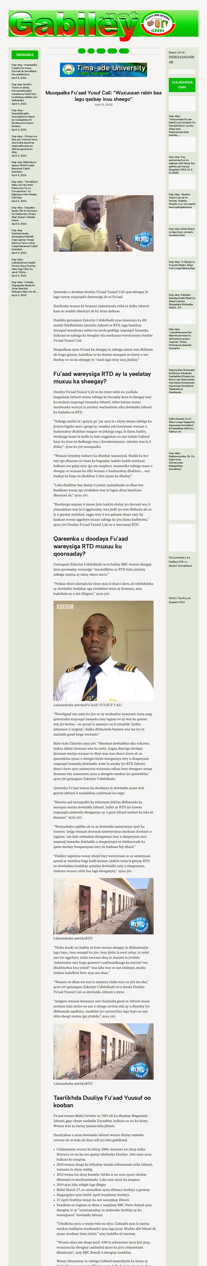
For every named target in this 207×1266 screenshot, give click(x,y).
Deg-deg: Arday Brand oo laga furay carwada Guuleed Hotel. (181, 232)
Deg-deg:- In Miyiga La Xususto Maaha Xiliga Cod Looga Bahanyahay (182, 265)
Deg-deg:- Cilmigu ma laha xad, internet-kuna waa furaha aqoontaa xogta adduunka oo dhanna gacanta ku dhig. (24, 144)
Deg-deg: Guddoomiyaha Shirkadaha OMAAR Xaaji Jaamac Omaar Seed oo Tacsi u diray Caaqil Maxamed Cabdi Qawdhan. (24, 240)
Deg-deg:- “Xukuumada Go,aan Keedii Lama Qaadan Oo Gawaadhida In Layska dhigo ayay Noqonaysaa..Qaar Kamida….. (182, 126)
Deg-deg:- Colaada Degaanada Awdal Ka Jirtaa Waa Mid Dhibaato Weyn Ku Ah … (25, 287)
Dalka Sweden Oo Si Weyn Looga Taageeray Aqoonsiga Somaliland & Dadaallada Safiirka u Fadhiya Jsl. (182, 425)
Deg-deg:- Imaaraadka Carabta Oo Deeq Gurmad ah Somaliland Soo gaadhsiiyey (24, 69)
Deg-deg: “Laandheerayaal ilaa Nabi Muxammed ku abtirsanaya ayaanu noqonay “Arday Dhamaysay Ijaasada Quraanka (180, 339)
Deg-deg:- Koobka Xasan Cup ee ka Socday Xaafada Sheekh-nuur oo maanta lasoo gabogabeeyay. (182, 201)
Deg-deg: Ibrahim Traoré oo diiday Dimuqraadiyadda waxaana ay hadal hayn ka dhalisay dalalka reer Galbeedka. (24, 92)
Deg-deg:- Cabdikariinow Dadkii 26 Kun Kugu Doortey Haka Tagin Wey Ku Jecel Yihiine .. (24, 266)
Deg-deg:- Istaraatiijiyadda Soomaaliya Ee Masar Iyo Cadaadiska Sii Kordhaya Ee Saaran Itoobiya (23, 118)
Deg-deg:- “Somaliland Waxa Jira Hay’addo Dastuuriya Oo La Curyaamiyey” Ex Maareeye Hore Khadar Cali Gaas (24, 189)
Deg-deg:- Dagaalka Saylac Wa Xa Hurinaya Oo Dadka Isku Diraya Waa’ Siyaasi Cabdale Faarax (24, 214)
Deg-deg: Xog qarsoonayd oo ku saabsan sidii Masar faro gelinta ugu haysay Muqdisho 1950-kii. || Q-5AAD (182, 164)
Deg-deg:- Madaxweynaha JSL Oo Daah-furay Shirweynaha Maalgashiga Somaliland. (181, 461)
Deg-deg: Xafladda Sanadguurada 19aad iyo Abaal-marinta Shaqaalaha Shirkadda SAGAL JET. (182, 301)
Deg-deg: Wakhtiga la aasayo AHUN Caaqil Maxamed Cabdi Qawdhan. (24, 167)
